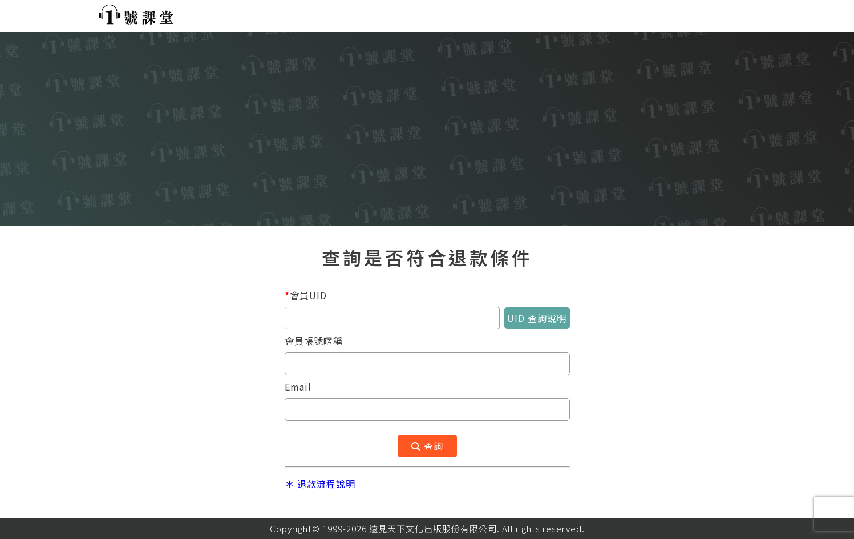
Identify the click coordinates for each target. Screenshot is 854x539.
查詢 (427, 446)
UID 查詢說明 (536, 318)
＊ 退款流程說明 (320, 483)
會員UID (306, 295)
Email (298, 386)
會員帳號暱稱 (314, 341)
